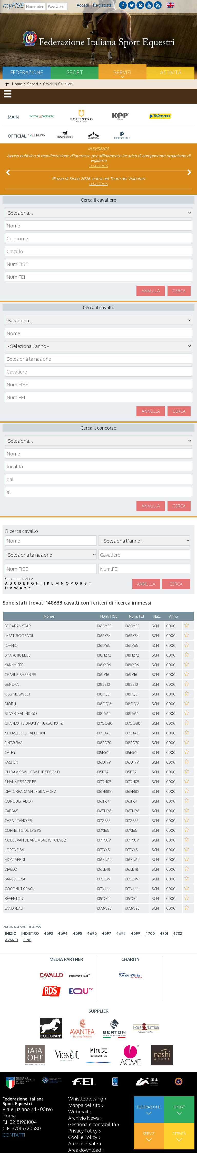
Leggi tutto (98, 166)
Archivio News (83, 1118)
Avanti (11, 940)
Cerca (179, 290)
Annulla (151, 290)
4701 (164, 933)
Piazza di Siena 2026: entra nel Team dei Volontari (98, 178)
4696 (92, 933)
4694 (63, 933)
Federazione (26, 72)
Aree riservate (83, 1143)
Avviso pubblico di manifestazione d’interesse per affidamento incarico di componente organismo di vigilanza (98, 158)
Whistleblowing (85, 1098)
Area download (84, 1150)
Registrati (102, 5)
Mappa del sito (84, 1105)
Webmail (78, 1111)
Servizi (122, 72)
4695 (77, 933)
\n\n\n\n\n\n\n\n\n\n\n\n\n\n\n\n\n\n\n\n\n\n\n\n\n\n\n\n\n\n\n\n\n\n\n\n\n (98, 346)
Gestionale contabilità (92, 1124)
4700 (150, 933)
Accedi (83, 5)
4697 (106, 933)
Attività (170, 72)
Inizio (10, 933)
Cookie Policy (82, 1137)
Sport (74, 72)
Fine (27, 940)
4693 (48, 933)
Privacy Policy (82, 1130)
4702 (177, 933)
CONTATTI (14, 1134)
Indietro (30, 933)
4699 (135, 933)
